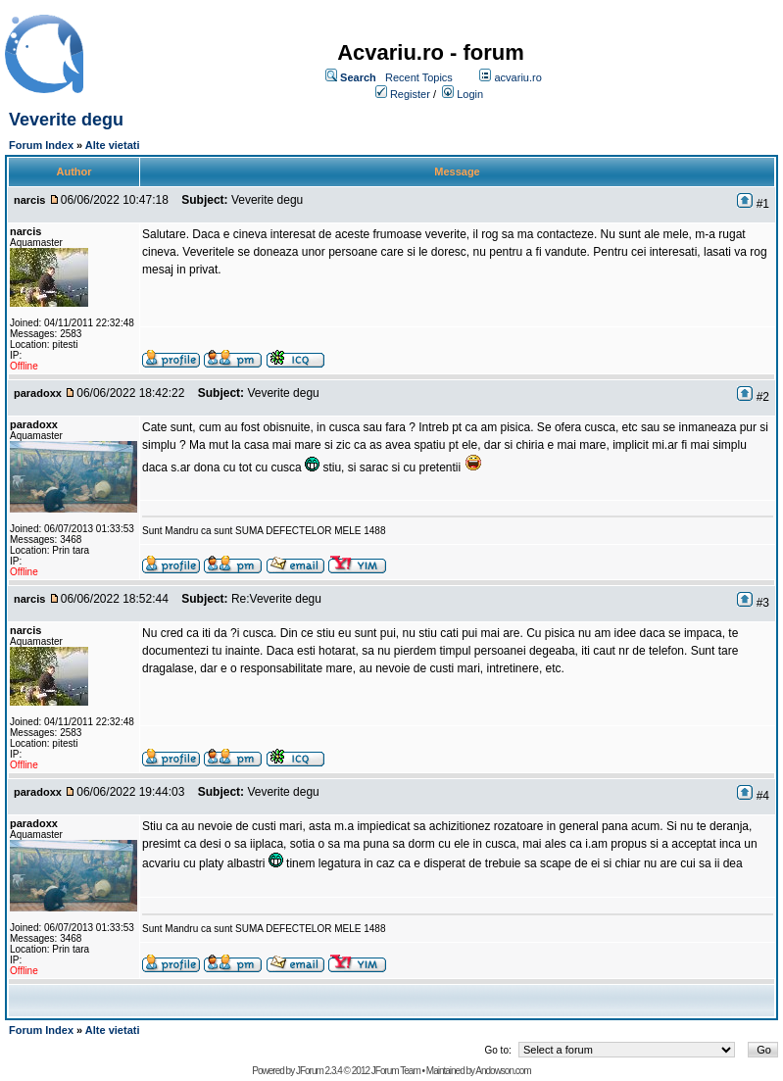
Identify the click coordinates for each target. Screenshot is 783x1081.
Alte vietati (112, 145)
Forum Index (41, 145)
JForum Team (395, 1070)
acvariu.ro (517, 77)
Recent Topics (419, 77)
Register (410, 94)
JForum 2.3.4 (319, 1070)
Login (470, 94)
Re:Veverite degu (276, 599)
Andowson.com (502, 1070)
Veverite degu (66, 119)
